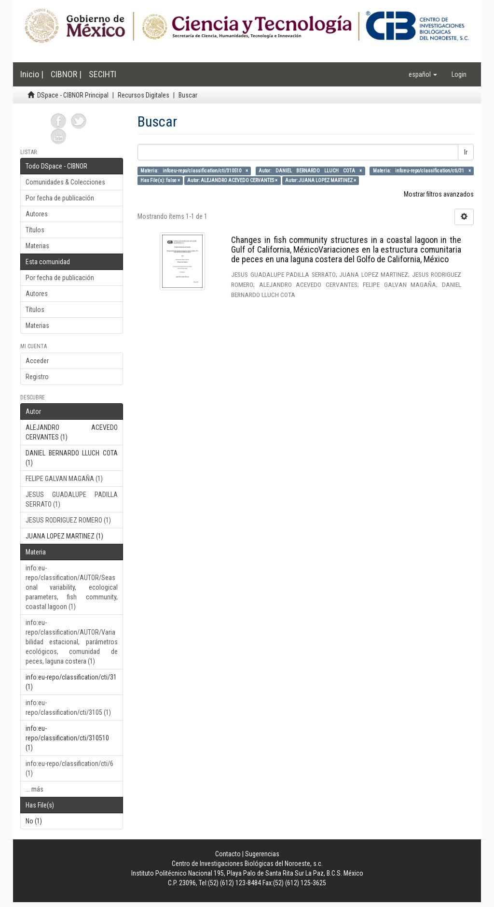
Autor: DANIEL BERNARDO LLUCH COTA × (310, 171)
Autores (37, 214)
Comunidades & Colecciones (65, 182)
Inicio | (31, 74)
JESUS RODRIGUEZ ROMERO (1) (68, 520)
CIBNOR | (66, 74)
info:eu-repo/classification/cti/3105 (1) (68, 707)
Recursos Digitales (143, 95)
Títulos (35, 230)
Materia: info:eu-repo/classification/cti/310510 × (194, 171)
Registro (37, 377)
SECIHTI (102, 74)
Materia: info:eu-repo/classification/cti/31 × (422, 171)
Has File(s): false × (160, 180)
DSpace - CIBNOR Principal (73, 95)
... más (34, 789)
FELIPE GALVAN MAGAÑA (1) (64, 478)
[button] (422, 74)
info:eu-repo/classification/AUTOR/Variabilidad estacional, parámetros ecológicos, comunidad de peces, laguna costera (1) (72, 642)
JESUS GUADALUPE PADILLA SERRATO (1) (72, 499)
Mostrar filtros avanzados (439, 194)
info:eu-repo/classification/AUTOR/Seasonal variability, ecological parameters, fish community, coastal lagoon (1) (72, 587)
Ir (465, 152)
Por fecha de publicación (60, 198)
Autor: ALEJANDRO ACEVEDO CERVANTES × (232, 180)
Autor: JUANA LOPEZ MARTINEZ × (320, 180)
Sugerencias (262, 854)
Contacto (228, 854)
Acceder (37, 361)
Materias (37, 246)
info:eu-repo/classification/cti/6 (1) (69, 768)
